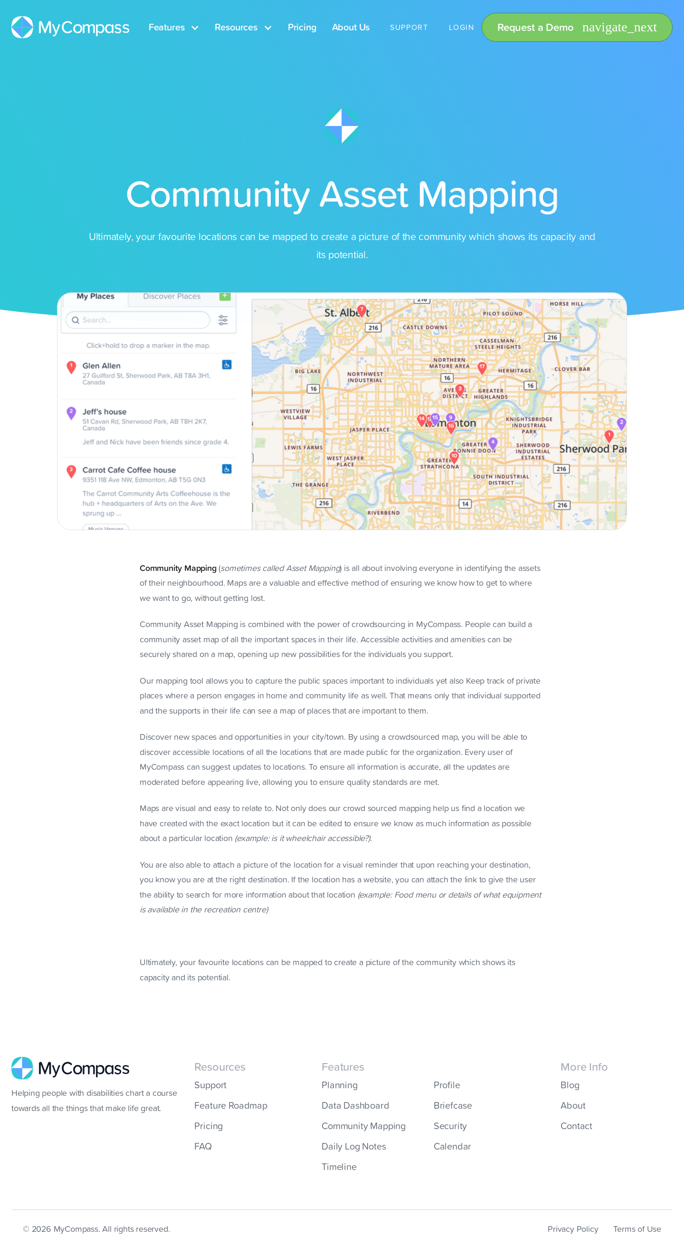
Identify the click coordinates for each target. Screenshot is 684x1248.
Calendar (453, 1146)
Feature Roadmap (230, 1105)
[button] (174, 27)
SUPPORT (409, 27)
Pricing (302, 27)
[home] (70, 27)
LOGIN (461, 27)
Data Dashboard (356, 1105)
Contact (576, 1126)
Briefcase (453, 1105)
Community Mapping (364, 1126)
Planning (340, 1085)
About (572, 1105)
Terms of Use (637, 1228)
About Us (351, 27)
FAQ (202, 1146)
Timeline (339, 1167)
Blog (569, 1085)
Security (450, 1126)
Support (210, 1085)
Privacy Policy (573, 1228)
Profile (447, 1085)
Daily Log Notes (354, 1146)
